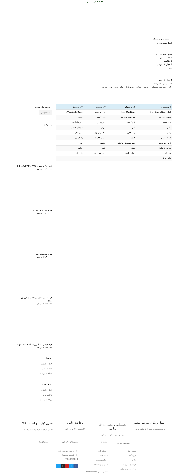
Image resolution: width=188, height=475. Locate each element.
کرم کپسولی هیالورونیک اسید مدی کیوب (34, 344)
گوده (133, 138)
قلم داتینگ (166, 158)
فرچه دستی (166, 138)
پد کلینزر (78, 138)
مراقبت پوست (46, 373)
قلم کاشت (130, 122)
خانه (170, 103)
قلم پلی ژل (100, 122)
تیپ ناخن (131, 132)
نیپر (133, 127)
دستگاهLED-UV (128, 112)
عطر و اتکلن (46, 364)
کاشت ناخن (47, 368)
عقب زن (167, 122)
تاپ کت (167, 153)
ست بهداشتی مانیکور (126, 143)
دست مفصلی (165, 117)
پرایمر (80, 148)
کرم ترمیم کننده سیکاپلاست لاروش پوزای (36, 299)
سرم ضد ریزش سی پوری (41, 210)
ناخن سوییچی (165, 143)
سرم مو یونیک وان (44, 254)
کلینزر (102, 148)
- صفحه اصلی (132, 451)
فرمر (103, 127)
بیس (81, 143)
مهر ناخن (78, 132)
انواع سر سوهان (128, 117)
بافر (169, 132)
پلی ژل (79, 153)
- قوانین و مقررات (130, 464)
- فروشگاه (133, 455)
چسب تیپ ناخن (98, 153)
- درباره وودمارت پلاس (128, 469)
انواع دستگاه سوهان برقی (160, 112)
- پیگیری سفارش (101, 460)
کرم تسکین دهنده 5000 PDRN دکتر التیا (34, 166)
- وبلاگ (134, 460)
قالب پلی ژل (99, 132)
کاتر (169, 127)
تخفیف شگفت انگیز (26, 91)
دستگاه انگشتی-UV (74, 112)
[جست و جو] (94, 39)
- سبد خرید (103, 455)
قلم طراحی (77, 122)
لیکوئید (102, 143)
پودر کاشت (100, 117)
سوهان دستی (76, 127)
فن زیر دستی (99, 112)
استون (132, 148)
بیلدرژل (79, 117)
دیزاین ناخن (130, 153)
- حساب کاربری (102, 451)
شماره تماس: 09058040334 (97, 471)
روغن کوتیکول (164, 148)
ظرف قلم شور (98, 138)
